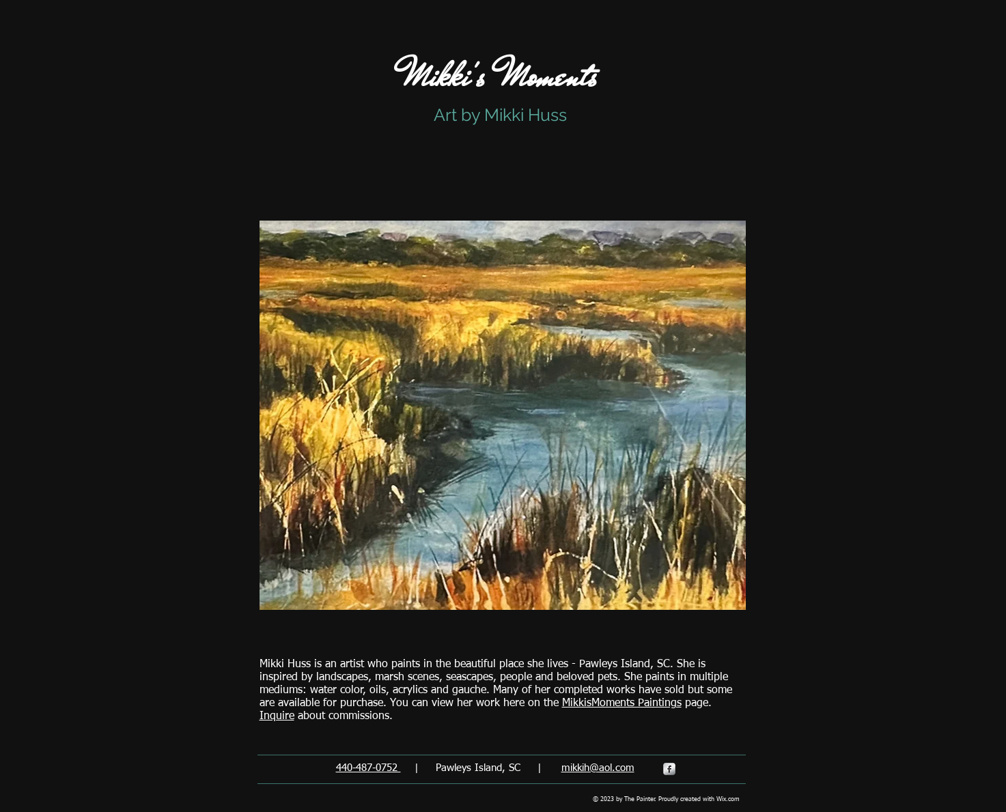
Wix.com (728, 799)
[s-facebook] (669, 769)
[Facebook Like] (792, 188)
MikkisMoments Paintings (622, 703)
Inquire (277, 716)
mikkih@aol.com (597, 768)
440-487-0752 (368, 768)
